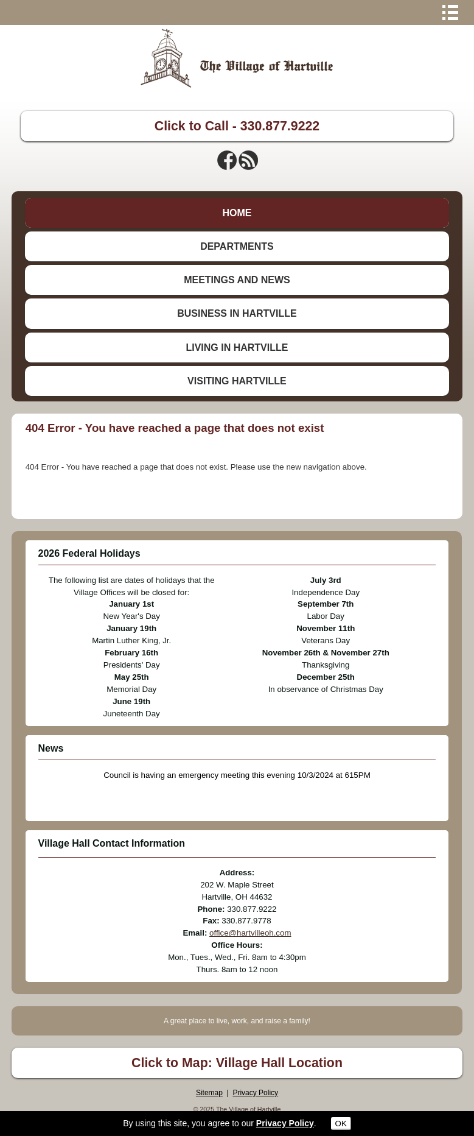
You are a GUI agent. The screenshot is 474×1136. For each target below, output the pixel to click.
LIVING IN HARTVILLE (237, 347)
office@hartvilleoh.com (250, 932)
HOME (236, 213)
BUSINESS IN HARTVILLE (236, 313)
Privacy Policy (255, 1092)
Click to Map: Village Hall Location (237, 1063)
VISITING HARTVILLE (237, 381)
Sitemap (209, 1092)
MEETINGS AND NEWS (237, 280)
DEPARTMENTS (237, 246)
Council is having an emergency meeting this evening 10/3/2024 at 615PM (237, 775)
